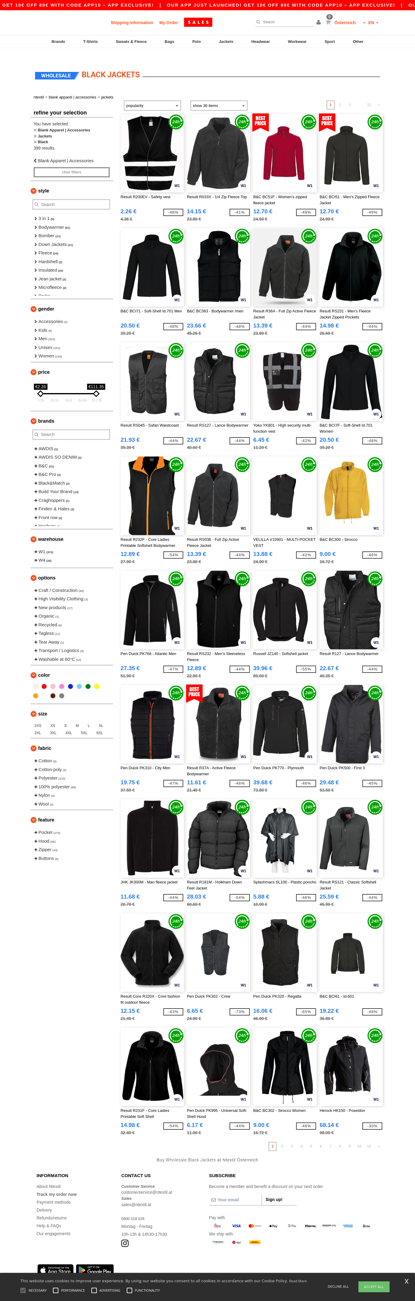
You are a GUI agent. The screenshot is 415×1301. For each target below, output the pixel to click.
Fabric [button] (44, 738)
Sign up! (274, 1188)
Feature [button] (46, 809)
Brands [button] (46, 410)
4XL (69, 723)
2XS (37, 715)
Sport (330, 41)
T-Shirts (90, 41)
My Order (168, 22)
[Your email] (235, 1189)
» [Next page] (379, 94)
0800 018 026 (134, 1208)
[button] (319, 22)
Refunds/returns (52, 1207)
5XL (84, 723)
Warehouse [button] (51, 528)
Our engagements (53, 1223)
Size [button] (42, 703)
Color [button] (44, 664)
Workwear (297, 41)
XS (53, 715)
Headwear (260, 41)
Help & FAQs (49, 1215)
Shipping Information (132, 22)
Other (358, 41)
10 (359, 1136)
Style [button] (43, 180)
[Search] (282, 22)
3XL (53, 723)
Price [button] (44, 361)
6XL (99, 723)
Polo (196, 41)
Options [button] (47, 567)
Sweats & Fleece (131, 41)
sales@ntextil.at (136, 1194)
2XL (37, 723)
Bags (169, 41)
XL (101, 715)
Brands (58, 41)
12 (369, 94)
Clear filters (71, 162)
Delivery (44, 1199)
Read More (298, 1281)
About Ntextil (48, 1175)
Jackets (226, 41)
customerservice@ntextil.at (146, 1182)
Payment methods (54, 1191)
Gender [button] (46, 298)
